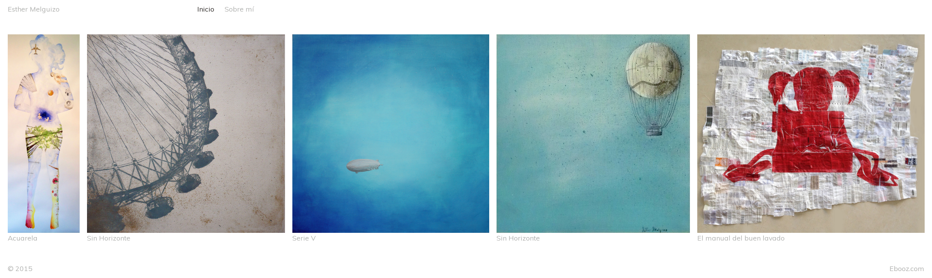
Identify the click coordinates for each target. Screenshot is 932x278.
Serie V (304, 238)
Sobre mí (239, 9)
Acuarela (23, 238)
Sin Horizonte (108, 238)
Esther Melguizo (34, 9)
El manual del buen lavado (741, 238)
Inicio (205, 9)
